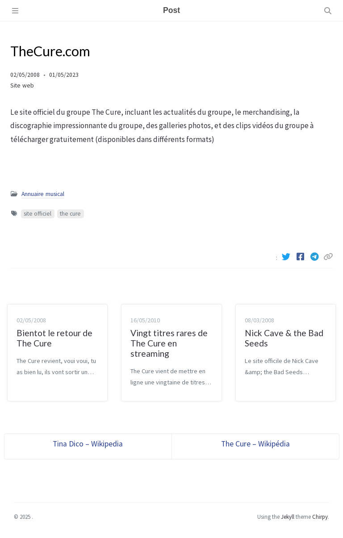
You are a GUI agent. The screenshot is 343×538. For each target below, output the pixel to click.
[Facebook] (301, 256)
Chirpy (320, 516)
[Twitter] (286, 256)
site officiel (37, 213)
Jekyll (287, 516)
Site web (22, 85)
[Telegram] (315, 256)
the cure (70, 213)
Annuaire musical (42, 194)
